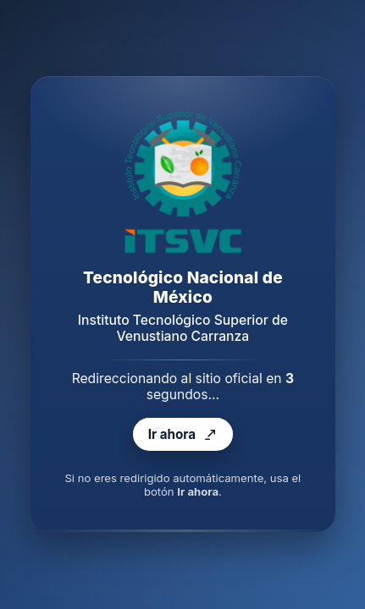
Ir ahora (182, 435)
